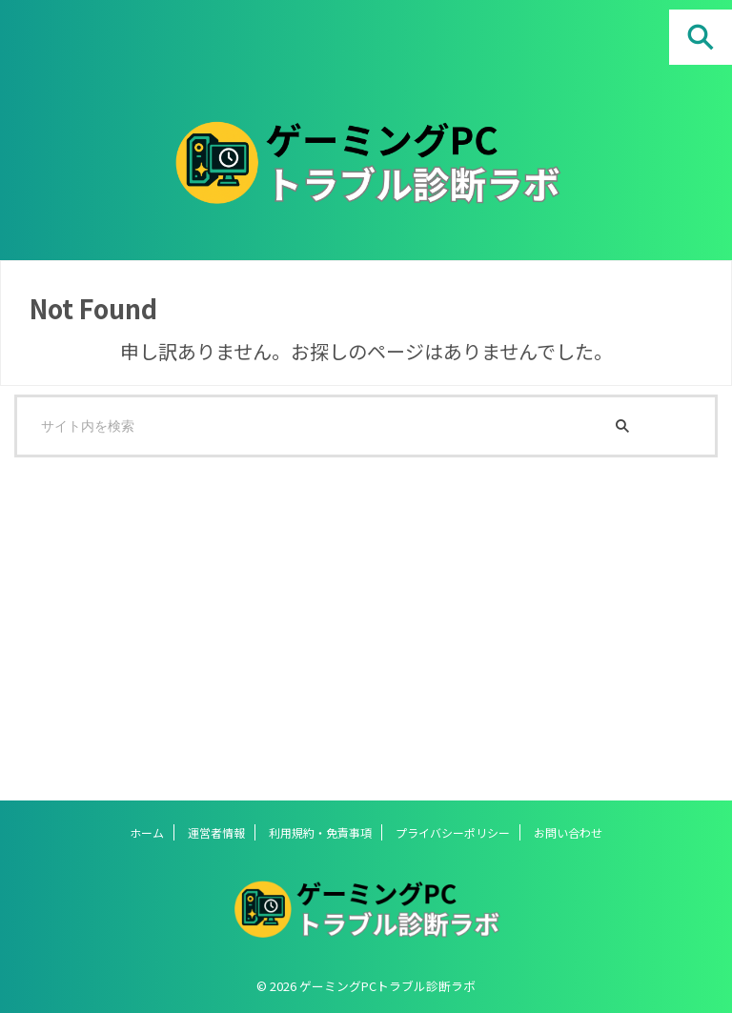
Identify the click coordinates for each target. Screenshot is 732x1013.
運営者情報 (216, 832)
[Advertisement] (356, 619)
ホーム (147, 832)
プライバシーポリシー (453, 832)
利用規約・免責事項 (320, 832)
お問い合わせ (568, 832)
